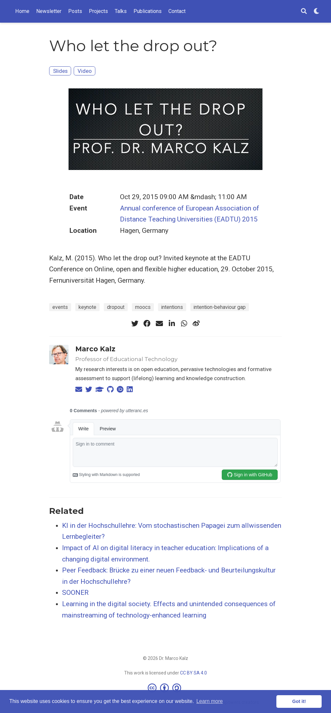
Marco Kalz (95, 349)
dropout (115, 307)
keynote (87, 307)
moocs (143, 307)
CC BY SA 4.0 (193, 672)
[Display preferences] (316, 11)
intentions (172, 307)
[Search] (304, 11)
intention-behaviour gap (220, 307)
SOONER (75, 592)
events (60, 307)
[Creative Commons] (166, 688)
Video (85, 71)
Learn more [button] (209, 701)
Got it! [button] (299, 701)
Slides (60, 71)
